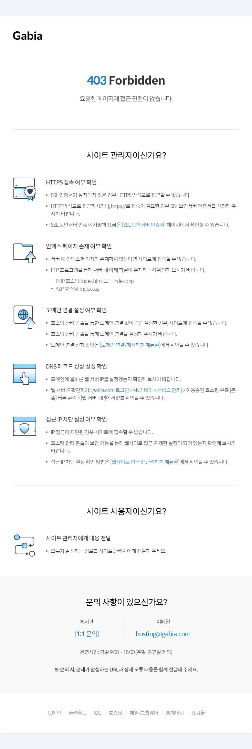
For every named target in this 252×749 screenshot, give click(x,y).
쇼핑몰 (198, 713)
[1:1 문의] (86, 634)
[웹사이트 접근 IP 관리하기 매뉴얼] (144, 462)
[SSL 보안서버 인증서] (143, 225)
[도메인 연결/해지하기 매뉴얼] (130, 345)
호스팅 (115, 713)
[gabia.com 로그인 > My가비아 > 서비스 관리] (136, 390)
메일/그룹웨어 (144, 713)
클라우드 (77, 713)
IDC (97, 713)
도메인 (54, 713)
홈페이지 (175, 713)
